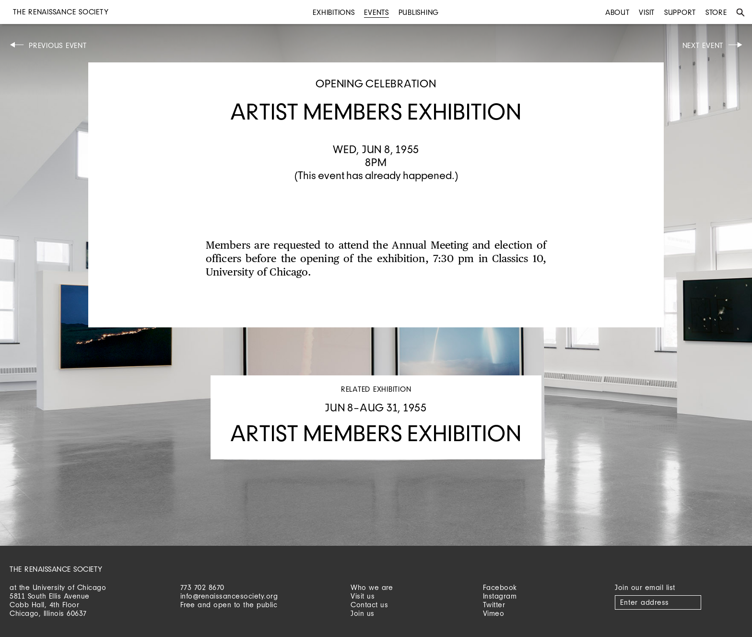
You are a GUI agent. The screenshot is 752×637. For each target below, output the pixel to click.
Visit (647, 12)
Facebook (500, 587)
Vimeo (494, 613)
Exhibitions (333, 12)
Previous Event (58, 45)
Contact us (369, 604)
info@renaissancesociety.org (229, 596)
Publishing (419, 12)
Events (376, 12)
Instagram (500, 596)
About (617, 12)
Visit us (363, 596)
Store (716, 12)
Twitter (494, 604)
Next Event (703, 45)
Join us (363, 613)
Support (680, 12)
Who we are (372, 587)
